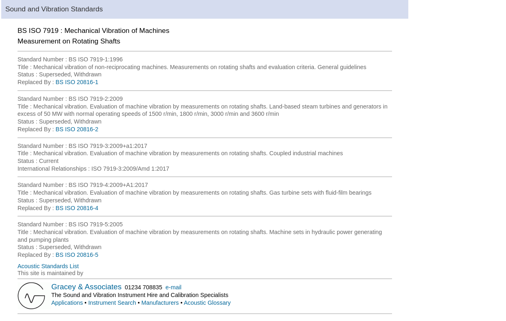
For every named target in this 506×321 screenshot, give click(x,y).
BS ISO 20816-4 (77, 208)
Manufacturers (160, 302)
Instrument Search (112, 302)
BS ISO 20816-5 (77, 255)
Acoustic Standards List (48, 266)
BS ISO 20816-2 (77, 129)
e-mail (174, 287)
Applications (67, 302)
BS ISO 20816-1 (77, 82)
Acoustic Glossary (207, 302)
